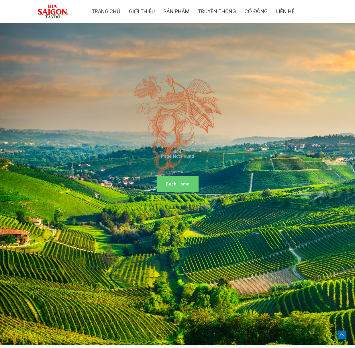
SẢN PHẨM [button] (176, 11)
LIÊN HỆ (285, 11)
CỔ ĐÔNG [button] (256, 11)
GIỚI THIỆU (142, 11)
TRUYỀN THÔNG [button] (217, 11)
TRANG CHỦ (106, 11)
